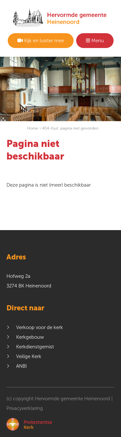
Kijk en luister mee (40, 40)
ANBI (21, 366)
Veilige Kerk (28, 356)
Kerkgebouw (30, 337)
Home (32, 128)
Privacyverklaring (24, 408)
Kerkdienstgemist (35, 346)
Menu (95, 40)
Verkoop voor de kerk (39, 327)
